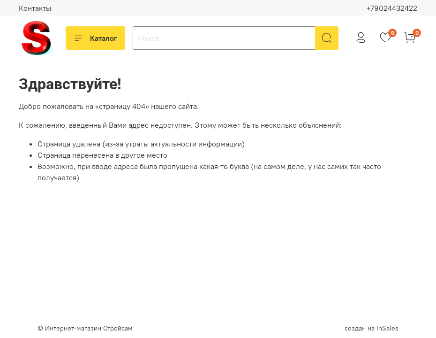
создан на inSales (371, 328)
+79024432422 (391, 8)
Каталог (95, 38)
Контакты (35, 8)
